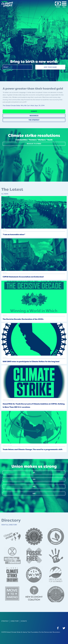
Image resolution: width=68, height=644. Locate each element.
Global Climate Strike (13, 632)
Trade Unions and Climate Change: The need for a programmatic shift (32, 449)
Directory (15, 621)
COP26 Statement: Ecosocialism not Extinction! (23, 277)
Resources (34, 116)
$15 (34, 486)
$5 (34, 472)
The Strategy (34, 120)
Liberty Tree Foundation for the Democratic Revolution (41, 632)
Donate (34, 111)
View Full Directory (9, 525)
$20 (34, 493)
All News (4, 194)
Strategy (5, 621)
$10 (34, 479)
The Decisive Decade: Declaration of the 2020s (23, 319)
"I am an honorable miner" (14, 234)
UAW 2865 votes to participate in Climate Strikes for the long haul (31, 361)
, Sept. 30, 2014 (23, 105)
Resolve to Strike (34, 144)
